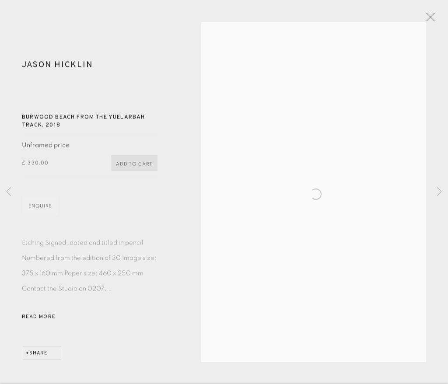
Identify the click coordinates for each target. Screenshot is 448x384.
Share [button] (38, 357)
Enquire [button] (40, 210)
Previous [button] (9, 192)
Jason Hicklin (57, 69)
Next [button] (439, 192)
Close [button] (433, 19)
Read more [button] (39, 321)
